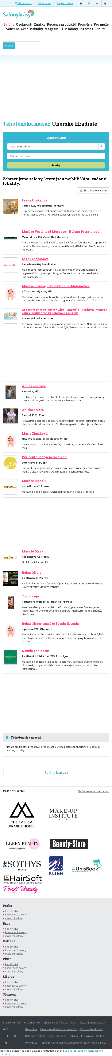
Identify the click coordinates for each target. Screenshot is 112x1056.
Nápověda (31, 1029)
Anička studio (33, 410)
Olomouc (10, 994)
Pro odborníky (32, 1022)
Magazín (51, 29)
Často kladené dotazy (92, 1022)
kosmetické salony (16, 914)
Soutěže (12, 29)
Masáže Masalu (34, 481)
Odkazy (73, 1036)
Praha (7, 906)
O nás (73, 1022)
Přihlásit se (44, 3)
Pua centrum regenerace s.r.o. (44, 457)
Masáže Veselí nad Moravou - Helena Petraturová (61, 231)
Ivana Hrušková (34, 200)
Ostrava (9, 941)
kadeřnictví (11, 911)
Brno (6, 923)
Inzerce (92, 29)
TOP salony (69, 29)
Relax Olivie (31, 572)
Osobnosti (24, 24)
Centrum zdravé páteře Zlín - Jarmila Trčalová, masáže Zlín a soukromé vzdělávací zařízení (64, 311)
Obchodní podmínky (91, 1029)
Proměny (85, 24)
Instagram (87, 1036)
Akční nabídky (32, 29)
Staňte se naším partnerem (93, 791)
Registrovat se (65, 3)
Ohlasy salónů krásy (55, 1022)
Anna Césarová (34, 386)
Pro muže (101, 24)
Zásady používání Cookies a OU (58, 1029)
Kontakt (100, 1036)
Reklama (61, 1036)
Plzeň (7, 959)
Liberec (8, 977)
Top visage (30, 596)
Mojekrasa (31, 1042)
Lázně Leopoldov (35, 259)
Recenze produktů (61, 24)
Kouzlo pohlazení (35, 651)
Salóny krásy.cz (56, 772)
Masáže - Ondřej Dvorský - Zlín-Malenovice (56, 286)
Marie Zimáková (35, 433)
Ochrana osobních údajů (39, 1036)
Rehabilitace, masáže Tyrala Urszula (50, 624)
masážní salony (14, 918)
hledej (56, 165)
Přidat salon (23, 3)
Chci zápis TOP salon (93, 190)
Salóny (9, 24)
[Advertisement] (56, 87)
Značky (39, 24)
